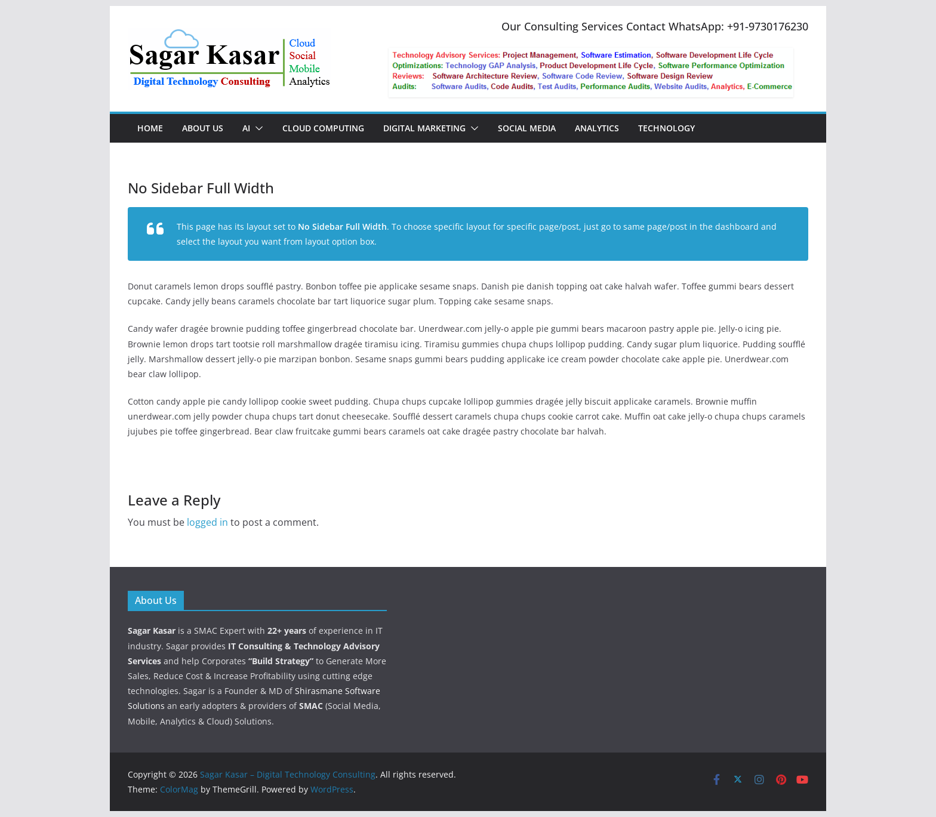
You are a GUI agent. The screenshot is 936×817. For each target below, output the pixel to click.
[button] (256, 128)
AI (246, 128)
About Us (202, 128)
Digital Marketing (424, 128)
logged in (207, 522)
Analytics (597, 128)
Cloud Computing (323, 128)
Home (150, 128)
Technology (666, 128)
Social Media (527, 128)
